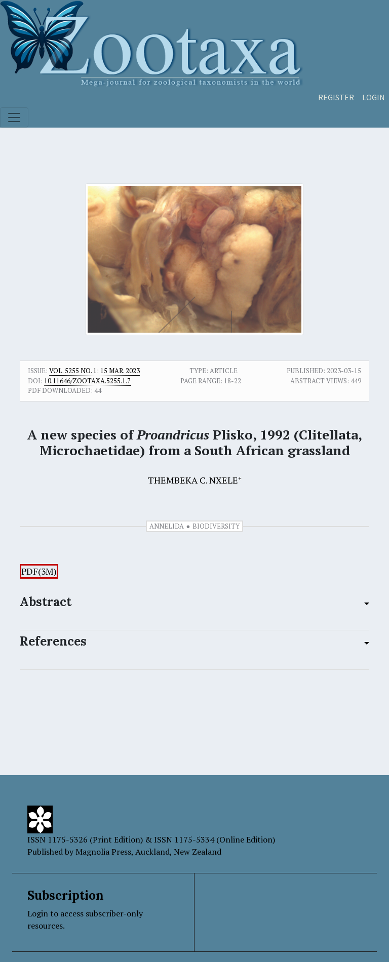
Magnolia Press (103, 851)
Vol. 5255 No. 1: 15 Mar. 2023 (94, 370)
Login (373, 97)
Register (336, 97)
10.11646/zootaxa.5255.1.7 (87, 380)
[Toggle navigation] (14, 117)
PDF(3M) (39, 571)
